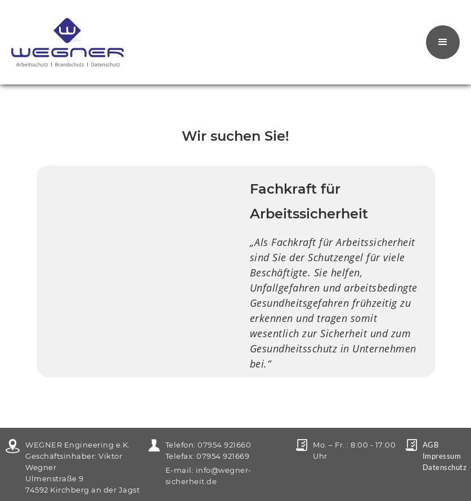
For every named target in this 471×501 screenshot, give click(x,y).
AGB (431, 444)
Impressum (442, 455)
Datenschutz (445, 467)
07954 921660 (224, 444)
